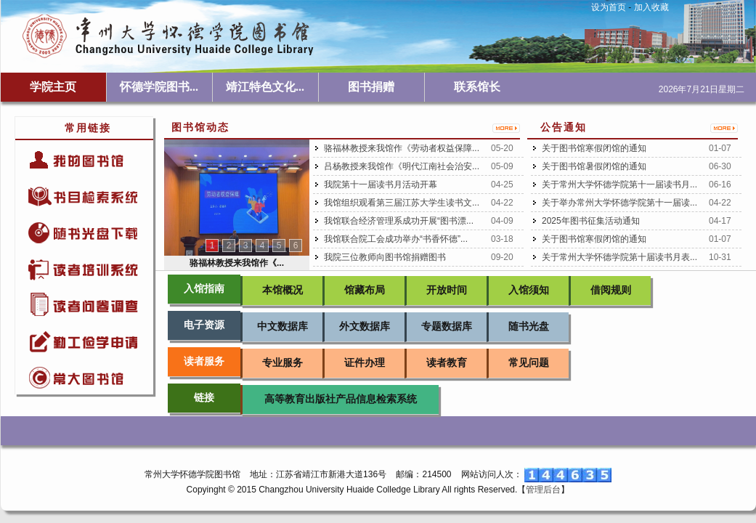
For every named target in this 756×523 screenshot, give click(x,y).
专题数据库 (446, 326)
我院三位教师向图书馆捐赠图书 (385, 257)
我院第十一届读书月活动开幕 (380, 184)
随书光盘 (528, 326)
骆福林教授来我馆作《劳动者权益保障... (401, 148)
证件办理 (364, 362)
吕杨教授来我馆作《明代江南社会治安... (401, 166)
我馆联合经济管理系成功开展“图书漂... (398, 221)
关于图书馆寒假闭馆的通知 (594, 148)
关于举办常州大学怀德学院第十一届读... (619, 203)
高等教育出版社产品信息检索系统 (340, 399)
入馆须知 (528, 290)
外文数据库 (364, 326)
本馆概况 (282, 290)
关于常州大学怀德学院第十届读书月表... (619, 257)
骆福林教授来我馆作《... (237, 263)
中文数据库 (282, 326)
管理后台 (543, 490)
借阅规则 (610, 290)
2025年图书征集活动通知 (591, 221)
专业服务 (282, 362)
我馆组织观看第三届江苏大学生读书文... (401, 203)
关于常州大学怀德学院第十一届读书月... (619, 184)
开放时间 (446, 290)
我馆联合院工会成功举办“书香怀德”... (396, 239)
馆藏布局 (364, 290)
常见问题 (528, 362)
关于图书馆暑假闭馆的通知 (594, 166)
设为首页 (608, 7)
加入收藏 (651, 7)
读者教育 (446, 362)
